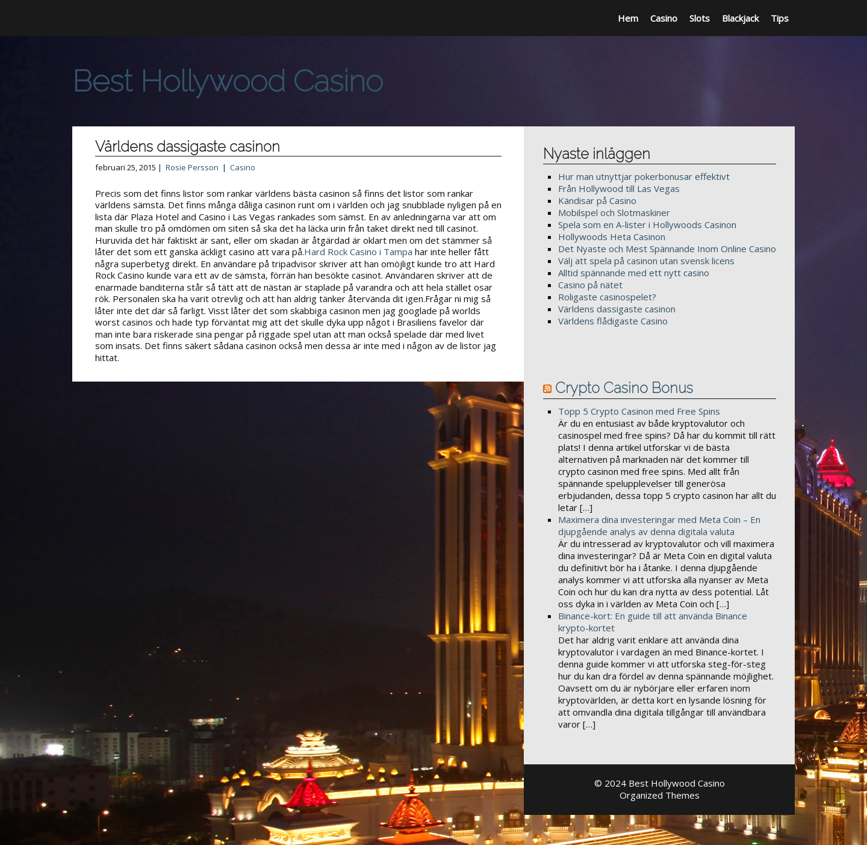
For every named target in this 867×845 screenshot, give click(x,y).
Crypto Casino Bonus (624, 388)
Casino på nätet (590, 285)
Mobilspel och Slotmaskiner (614, 212)
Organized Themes (660, 795)
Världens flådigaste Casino (613, 321)
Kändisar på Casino (597, 200)
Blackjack (740, 18)
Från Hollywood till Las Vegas (619, 188)
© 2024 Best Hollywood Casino (659, 783)
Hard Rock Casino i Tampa (358, 252)
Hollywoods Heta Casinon (611, 237)
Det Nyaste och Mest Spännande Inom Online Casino (667, 249)
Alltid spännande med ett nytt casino (633, 273)
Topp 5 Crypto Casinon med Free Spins (639, 411)
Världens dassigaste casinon (617, 309)
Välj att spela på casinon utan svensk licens (646, 261)
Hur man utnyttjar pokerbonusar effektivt (644, 176)
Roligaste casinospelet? (607, 297)
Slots (699, 18)
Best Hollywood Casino (227, 81)
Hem (628, 18)
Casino (663, 18)
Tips (780, 18)
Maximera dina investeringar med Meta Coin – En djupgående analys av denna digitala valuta (659, 525)
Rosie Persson (192, 167)
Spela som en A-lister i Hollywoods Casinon (647, 224)
